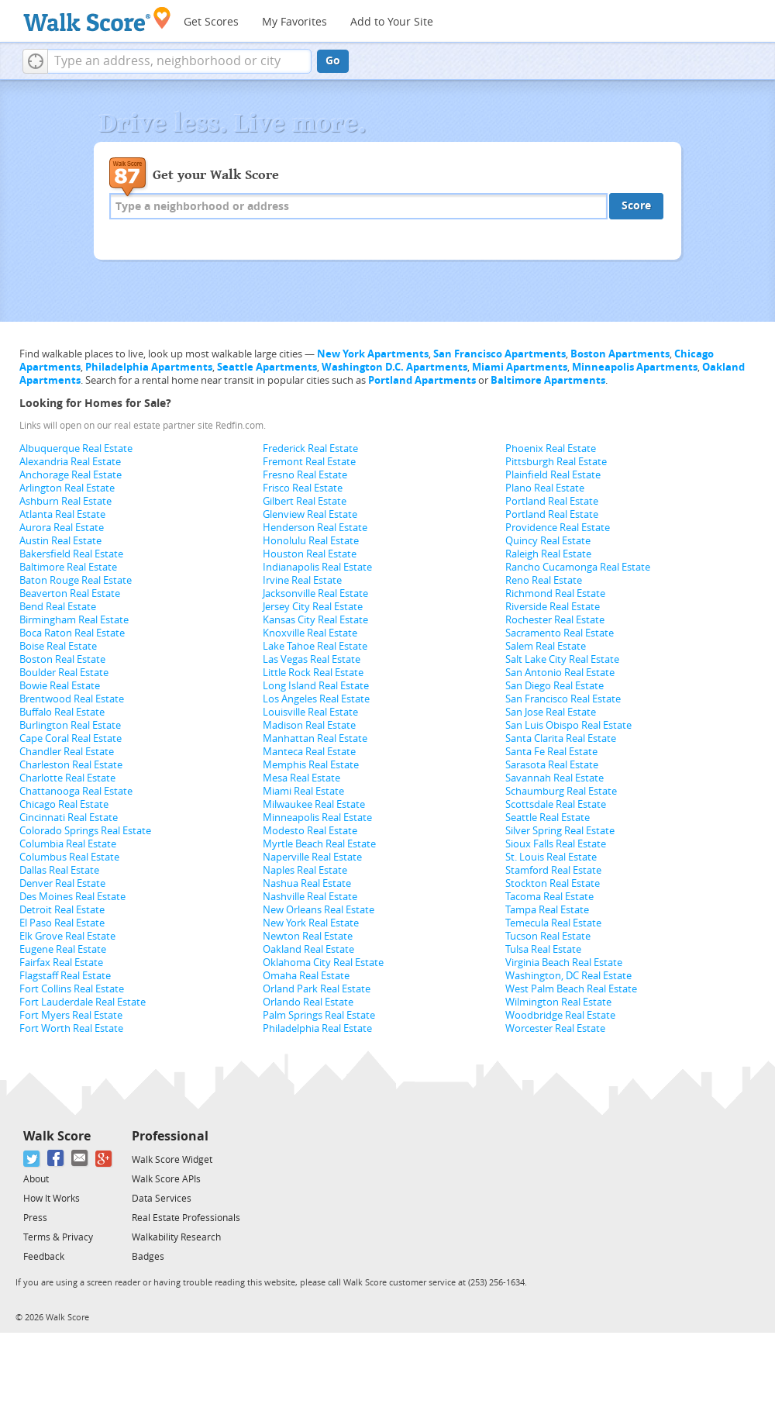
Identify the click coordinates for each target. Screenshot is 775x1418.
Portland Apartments (422, 380)
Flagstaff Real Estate (65, 976)
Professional (170, 1136)
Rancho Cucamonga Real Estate (577, 567)
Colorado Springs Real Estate (85, 831)
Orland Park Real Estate (316, 989)
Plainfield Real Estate (553, 475)
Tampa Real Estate (547, 910)
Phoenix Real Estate (550, 448)
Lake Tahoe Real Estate (315, 646)
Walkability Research (176, 1237)
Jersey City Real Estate (313, 606)
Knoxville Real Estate (310, 633)
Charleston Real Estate (70, 765)
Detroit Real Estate (62, 910)
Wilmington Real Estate (558, 1002)
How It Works (51, 1198)
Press (35, 1218)
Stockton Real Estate (552, 883)
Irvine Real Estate (302, 580)
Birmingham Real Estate (74, 620)
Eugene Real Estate (62, 949)
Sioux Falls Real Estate (555, 844)
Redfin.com (239, 425)
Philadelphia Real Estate (317, 1028)
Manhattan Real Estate (315, 738)
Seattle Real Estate (547, 817)
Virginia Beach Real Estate (563, 962)
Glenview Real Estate (310, 514)
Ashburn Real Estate (65, 501)
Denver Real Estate (62, 883)
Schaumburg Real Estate (561, 791)
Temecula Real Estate (553, 923)
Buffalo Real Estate (62, 712)
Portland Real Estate (551, 501)
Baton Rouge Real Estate (75, 580)
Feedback (43, 1256)
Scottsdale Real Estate (555, 804)
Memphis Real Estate (311, 765)
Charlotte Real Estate (67, 778)
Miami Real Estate (303, 791)
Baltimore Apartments (548, 380)
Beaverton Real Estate (69, 593)
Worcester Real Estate (555, 1028)
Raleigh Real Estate (548, 554)
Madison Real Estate (309, 725)
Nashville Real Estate (310, 896)
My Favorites (294, 22)
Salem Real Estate (545, 646)
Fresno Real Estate (305, 475)
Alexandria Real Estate (70, 461)
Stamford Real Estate (553, 870)
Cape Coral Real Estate (70, 738)
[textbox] (179, 61)
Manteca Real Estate (309, 751)
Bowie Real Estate (59, 686)
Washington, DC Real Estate (568, 976)
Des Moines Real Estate (72, 896)
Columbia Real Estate (67, 844)
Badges (148, 1256)
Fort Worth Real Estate (71, 1028)
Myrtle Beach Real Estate (319, 844)
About (36, 1179)
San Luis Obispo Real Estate (568, 725)
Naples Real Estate (305, 870)
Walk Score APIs (166, 1179)
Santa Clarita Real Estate (560, 738)
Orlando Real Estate (308, 1002)
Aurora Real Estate (61, 527)
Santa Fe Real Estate (551, 751)
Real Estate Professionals (186, 1218)
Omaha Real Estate (306, 976)
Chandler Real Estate (66, 751)
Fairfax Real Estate (61, 962)
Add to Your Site (391, 22)
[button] (35, 61)
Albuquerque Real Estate (76, 448)
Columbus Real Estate (69, 857)
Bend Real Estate (57, 606)
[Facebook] (56, 1159)
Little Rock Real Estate (313, 672)
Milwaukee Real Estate (314, 804)
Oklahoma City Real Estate (323, 962)
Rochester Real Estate (554, 620)
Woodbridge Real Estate (560, 1015)
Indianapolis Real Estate (317, 567)
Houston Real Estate (309, 554)
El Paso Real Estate (62, 923)
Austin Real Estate (60, 541)
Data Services (161, 1198)
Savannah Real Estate (554, 778)
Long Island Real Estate (316, 686)
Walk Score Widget (172, 1159)
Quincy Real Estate (548, 541)
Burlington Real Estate (70, 725)
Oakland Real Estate (308, 949)
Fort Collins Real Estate (71, 989)
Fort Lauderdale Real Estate (82, 1002)
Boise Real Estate (58, 646)
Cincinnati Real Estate (68, 817)
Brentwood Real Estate (71, 699)
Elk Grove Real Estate (67, 936)
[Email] (80, 1159)
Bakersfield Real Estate (71, 554)
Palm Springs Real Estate (319, 1015)
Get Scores (211, 22)
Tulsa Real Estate (543, 949)
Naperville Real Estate (312, 857)
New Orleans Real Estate (318, 910)
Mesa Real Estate (301, 778)
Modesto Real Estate (310, 831)
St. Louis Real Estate (551, 857)
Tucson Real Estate (548, 936)
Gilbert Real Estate (304, 501)
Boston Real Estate (62, 659)
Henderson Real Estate (315, 527)
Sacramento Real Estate (559, 633)
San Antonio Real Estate (560, 672)
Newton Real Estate (308, 936)
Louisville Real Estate (310, 712)
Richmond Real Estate (555, 593)
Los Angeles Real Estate (316, 699)
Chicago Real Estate (63, 804)
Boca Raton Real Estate (72, 633)
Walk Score (57, 1136)
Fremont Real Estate (309, 461)
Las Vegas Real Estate (311, 659)
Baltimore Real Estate (68, 567)
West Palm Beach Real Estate (571, 989)
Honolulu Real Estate (311, 541)
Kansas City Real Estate (315, 620)
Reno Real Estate (543, 580)
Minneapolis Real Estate (317, 817)
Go (333, 60)
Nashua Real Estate (307, 883)
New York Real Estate (311, 923)
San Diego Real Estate (554, 686)
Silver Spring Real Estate (560, 831)
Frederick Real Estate (310, 448)
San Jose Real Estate (550, 712)
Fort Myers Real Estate (70, 1015)
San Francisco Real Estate (563, 699)
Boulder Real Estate (63, 672)
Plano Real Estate (544, 488)
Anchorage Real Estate (70, 475)
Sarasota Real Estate (551, 765)
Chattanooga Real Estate (76, 791)
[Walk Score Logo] (97, 19)
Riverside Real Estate (552, 606)
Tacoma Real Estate (549, 896)
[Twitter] (32, 1159)
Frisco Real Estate (303, 488)
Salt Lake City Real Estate (562, 659)
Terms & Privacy (58, 1237)
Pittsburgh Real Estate (556, 461)
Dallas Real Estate (59, 870)
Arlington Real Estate (67, 488)
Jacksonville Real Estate (315, 593)
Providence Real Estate (557, 527)
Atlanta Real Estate (62, 514)
